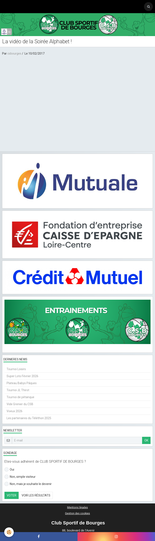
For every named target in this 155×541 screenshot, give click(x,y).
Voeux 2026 (14, 411)
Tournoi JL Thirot (18, 390)
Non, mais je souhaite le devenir (28, 484)
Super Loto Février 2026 (22, 376)
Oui (9, 469)
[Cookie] (9, 532)
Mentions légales (77, 507)
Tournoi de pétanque (20, 397)
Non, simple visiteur (20, 477)
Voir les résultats (36, 495)
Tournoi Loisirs (16, 369)
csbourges (14, 53)
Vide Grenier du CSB (20, 404)
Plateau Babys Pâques (22, 383)
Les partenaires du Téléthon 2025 (29, 418)
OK (146, 440)
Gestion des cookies (77, 513)
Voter (11, 495)
